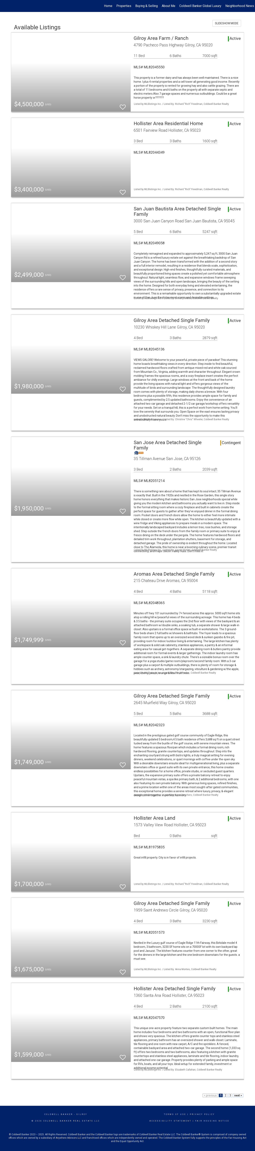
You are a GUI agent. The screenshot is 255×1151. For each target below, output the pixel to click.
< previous (210, 1095)
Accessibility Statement (170, 1121)
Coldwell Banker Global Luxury (200, 6)
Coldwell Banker (58, 1114)
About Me (168, 6)
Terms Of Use (175, 1114)
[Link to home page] (5, 6)
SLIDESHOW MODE (226, 23)
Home (108, 6)
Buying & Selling (146, 6)
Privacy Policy (202, 1114)
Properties (123, 6)
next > (238, 1095)
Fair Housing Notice (212, 1121)
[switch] (123, 105)
